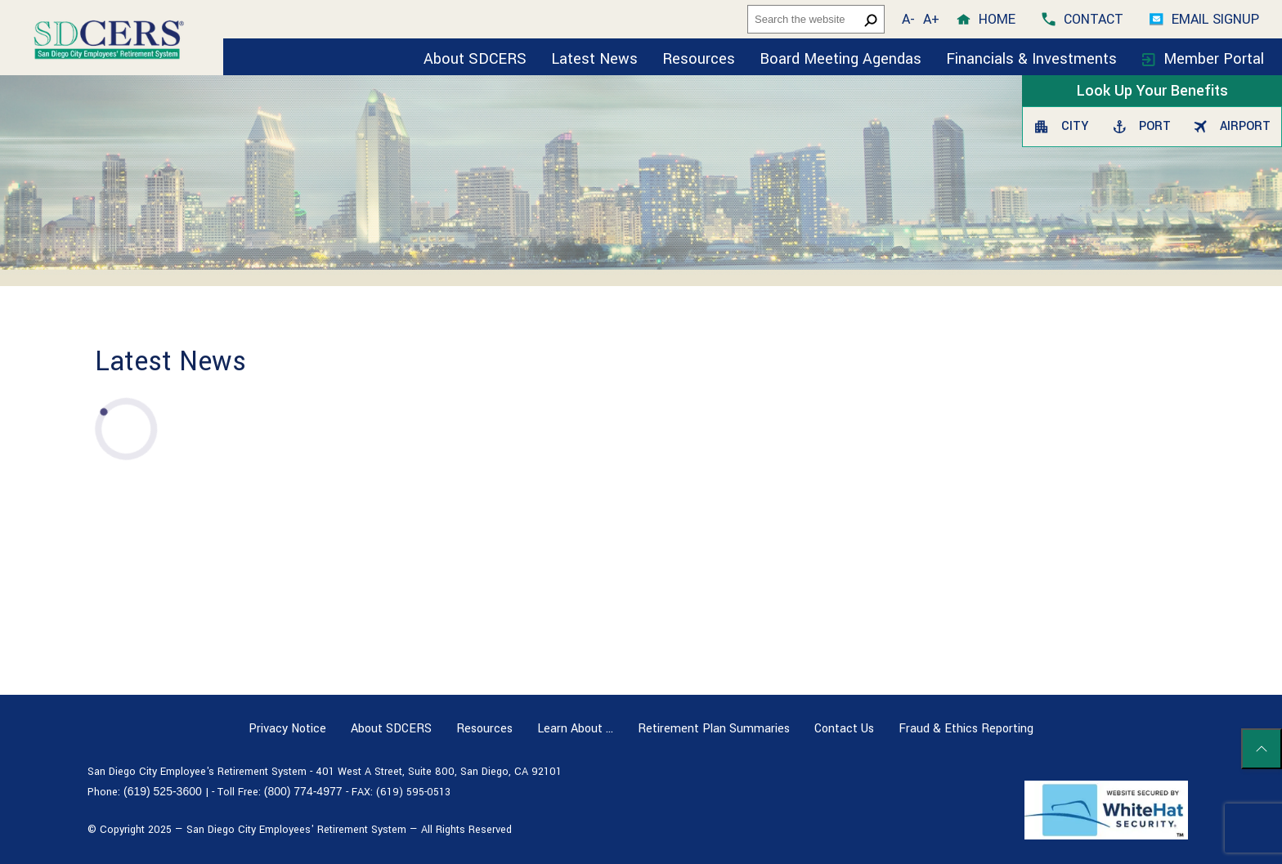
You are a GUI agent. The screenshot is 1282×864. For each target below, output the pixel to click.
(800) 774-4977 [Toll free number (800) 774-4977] (303, 791)
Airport (1232, 126)
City (1061, 126)
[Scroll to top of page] (1261, 748)
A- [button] (908, 19)
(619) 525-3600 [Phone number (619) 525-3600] (162, 791)
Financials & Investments (1033, 58)
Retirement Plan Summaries (714, 728)
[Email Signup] (1204, 19)
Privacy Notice (287, 728)
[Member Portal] (1202, 56)
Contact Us (844, 728)
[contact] (1082, 19)
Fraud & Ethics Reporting (966, 728)
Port (1142, 126)
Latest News (594, 58)
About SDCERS (475, 58)
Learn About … (575, 728)
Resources (698, 58)
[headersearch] (816, 19)
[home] (986, 19)
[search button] (871, 20)
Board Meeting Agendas (840, 58)
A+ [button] (931, 19)
